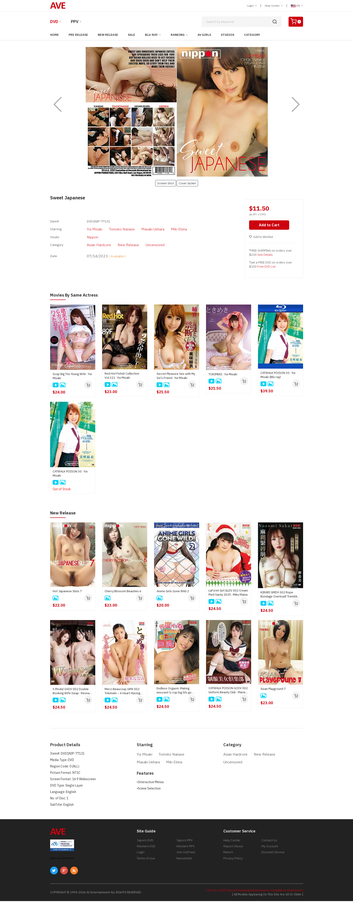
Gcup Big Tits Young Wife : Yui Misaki (72, 377)
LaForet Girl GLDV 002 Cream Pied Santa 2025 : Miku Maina (228, 593)
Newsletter (184, 862)
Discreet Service (272, 855)
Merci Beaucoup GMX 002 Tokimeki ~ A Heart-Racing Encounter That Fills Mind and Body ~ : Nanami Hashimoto (124, 692)
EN (297, 5)
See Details (265, 256)
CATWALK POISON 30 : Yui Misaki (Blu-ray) (277, 376)
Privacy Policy (233, 862)
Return (228, 855)
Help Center (274, 5)
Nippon (83, 233)
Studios (227, 35)
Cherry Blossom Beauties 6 (123, 592)
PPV (74, 21)
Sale (131, 35)
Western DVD (146, 848)
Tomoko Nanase (110, 227)
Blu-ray (151, 35)
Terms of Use (146, 862)
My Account (269, 848)
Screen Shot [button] (165, 183)
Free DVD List (266, 268)
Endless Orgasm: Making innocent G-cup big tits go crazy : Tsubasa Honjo (174, 691)
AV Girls (204, 35)
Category (252, 35)
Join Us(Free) (185, 855)
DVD (54, 21)
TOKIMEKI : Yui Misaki (223, 375)
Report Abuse (233, 848)
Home (54, 35)
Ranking (178, 35)
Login (252, 5)
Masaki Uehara (138, 227)
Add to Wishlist (261, 238)
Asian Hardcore (89, 240)
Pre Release (78, 35)
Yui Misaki (85, 227)
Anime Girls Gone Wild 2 (173, 592)
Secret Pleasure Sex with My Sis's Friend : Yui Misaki (176, 377)
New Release (108, 35)
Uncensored (140, 240)
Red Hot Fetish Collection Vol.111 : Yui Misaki (122, 377)
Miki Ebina (162, 227)
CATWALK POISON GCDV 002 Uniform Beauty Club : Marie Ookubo (228, 691)
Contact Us (269, 841)
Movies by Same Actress (76, 296)
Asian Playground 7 (273, 690)
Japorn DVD (145, 841)
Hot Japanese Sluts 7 (67, 592)
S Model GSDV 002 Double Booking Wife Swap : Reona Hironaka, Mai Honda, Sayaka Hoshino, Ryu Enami (72, 692)
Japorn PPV (184, 841)
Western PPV (185, 848)
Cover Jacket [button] (187, 183)
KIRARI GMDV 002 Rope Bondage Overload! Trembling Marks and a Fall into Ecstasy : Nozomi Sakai (280, 595)
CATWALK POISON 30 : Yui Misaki (70, 474)
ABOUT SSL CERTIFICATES (62, 859)
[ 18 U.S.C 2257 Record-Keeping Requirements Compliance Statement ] (254, 891)
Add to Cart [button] (269, 226)
